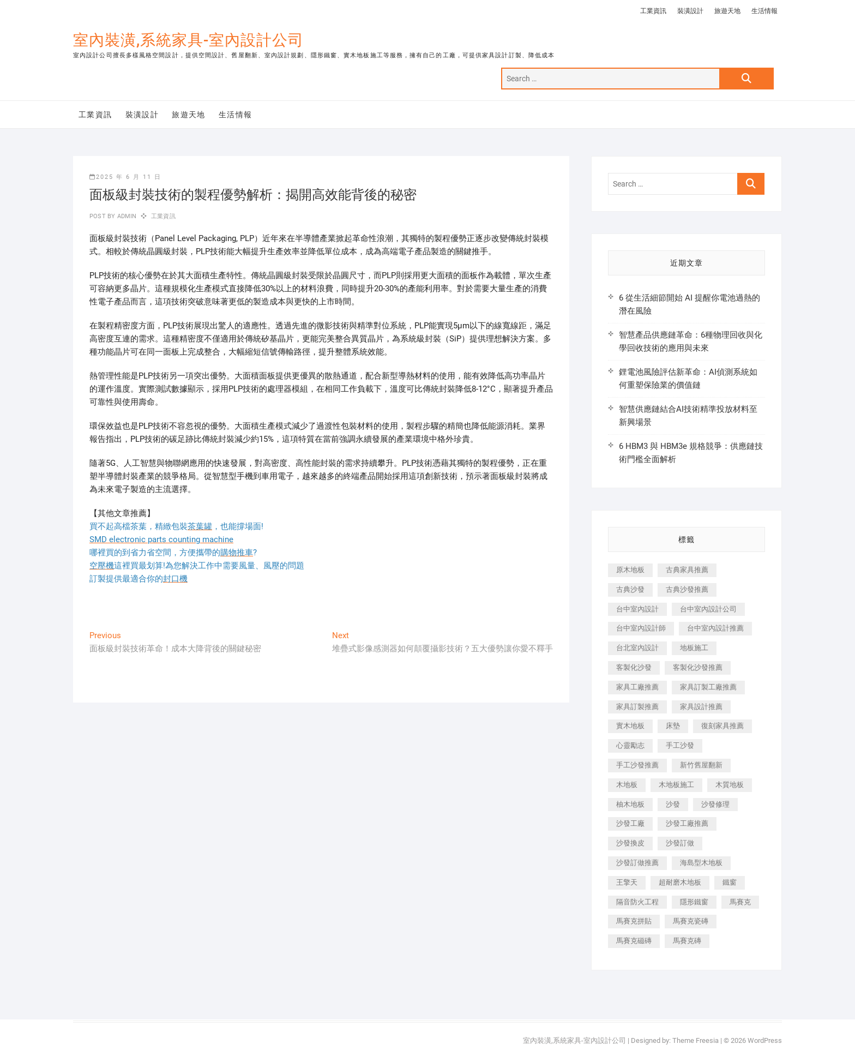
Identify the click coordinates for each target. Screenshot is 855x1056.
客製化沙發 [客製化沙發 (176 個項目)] (634, 667)
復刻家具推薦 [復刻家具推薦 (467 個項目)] (722, 726)
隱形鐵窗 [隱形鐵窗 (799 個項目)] (694, 902)
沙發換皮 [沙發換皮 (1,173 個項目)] (630, 843)
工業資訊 (653, 11)
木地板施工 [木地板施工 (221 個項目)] (676, 785)
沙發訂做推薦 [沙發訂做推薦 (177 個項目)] (637, 863)
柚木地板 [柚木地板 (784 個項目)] (630, 804)
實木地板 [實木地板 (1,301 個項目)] (630, 726)
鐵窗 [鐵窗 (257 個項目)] (729, 882)
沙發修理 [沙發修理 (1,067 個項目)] (715, 804)
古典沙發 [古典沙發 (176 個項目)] (630, 589)
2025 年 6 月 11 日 (125, 177)
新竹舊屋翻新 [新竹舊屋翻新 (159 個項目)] (701, 765)
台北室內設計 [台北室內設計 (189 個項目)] (637, 648)
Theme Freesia (695, 1040)
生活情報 (764, 11)
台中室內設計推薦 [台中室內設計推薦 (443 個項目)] (715, 628)
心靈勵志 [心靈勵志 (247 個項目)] (630, 745)
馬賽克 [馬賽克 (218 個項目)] (740, 902)
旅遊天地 (727, 11)
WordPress (765, 1040)
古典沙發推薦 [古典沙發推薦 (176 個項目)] (687, 589)
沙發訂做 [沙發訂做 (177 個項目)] (680, 843)
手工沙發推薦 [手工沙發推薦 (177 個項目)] (637, 765)
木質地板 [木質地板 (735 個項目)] (729, 785)
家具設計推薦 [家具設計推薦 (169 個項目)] (701, 707)
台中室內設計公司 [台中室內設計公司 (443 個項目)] (708, 609)
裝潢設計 (690, 11)
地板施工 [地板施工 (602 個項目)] (694, 648)
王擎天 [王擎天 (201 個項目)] (626, 882)
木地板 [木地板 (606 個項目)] (626, 785)
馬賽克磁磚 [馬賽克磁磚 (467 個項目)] (634, 941)
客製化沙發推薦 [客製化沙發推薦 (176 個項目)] (697, 667)
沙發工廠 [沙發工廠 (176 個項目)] (630, 823)
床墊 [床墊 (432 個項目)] (673, 726)
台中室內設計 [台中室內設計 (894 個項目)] (637, 609)
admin (125, 216)
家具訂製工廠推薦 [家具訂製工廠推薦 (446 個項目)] (708, 687)
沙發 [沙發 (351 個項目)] (673, 804)
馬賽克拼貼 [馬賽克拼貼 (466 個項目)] (634, 921)
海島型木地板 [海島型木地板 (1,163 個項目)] (701, 863)
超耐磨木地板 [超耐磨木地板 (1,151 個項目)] (680, 882)
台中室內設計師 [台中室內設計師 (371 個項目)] (641, 628)
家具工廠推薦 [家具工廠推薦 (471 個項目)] (637, 687)
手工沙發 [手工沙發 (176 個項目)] (680, 745)
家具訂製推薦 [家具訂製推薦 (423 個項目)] (637, 707)
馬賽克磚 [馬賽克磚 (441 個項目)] (687, 941)
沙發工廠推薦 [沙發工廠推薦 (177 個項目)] (687, 823)
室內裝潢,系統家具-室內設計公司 (188, 40)
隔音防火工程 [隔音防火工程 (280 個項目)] (637, 902)
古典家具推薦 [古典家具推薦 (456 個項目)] (687, 570)
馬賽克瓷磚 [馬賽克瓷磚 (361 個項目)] (690, 921)
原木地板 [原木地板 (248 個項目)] (630, 570)
